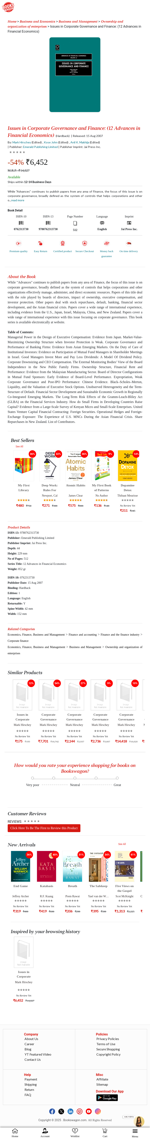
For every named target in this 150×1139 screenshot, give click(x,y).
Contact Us (33, 1059)
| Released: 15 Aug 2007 (87, 136)
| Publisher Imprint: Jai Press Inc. (79, 147)
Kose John (51, 142)
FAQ (28, 1095)
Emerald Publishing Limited (40, 147)
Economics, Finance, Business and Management (36, 634)
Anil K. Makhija (79, 142)
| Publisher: (33, 147)
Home (12, 22)
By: (19, 142)
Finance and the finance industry (120, 634)
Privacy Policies (107, 1039)
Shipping (31, 1084)
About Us (31, 1039)
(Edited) (37, 142)
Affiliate (102, 1079)
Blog (28, 1049)
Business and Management (78, 22)
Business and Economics (37, 22)
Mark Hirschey (21, 142)
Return (29, 1089)
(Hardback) (63, 136)
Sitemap (102, 1084)
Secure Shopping (108, 1049)
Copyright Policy (108, 1054)
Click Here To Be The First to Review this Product (44, 828)
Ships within (29, 182)
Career (29, 1044)
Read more (17, 200)
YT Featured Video (38, 1054)
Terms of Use (105, 1044)
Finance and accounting (83, 634)
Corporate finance (18, 640)
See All (19, 446)
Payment (31, 1079)
